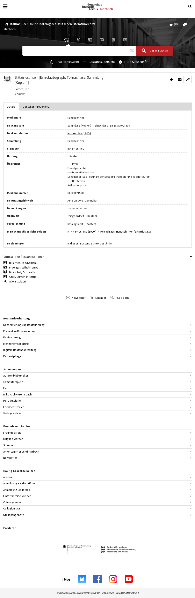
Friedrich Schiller (13, 407)
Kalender (97, 298)
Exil (5, 388)
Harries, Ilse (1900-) (79, 133)
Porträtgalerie (12, 400)
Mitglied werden (13, 439)
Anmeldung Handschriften (19, 483)
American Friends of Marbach (21, 451)
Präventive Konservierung (19, 331)
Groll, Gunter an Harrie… (24, 277)
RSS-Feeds (119, 298)
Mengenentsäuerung (16, 344)
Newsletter (76, 298)
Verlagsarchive (12, 413)
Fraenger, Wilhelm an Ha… (25, 267)
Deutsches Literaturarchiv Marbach (97, 6)
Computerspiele (13, 382)
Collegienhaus (12, 508)
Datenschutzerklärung (127, 592)
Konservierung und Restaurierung (24, 325)
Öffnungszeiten (12, 502)
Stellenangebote (13, 515)
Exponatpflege (12, 356)
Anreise (8, 477)
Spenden (8, 445)
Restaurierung (12, 337)
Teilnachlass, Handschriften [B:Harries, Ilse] (126, 231)
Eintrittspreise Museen (17, 496)
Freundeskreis (12, 432)
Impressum (108, 592)
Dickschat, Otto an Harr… (24, 272)
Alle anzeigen (17, 281)
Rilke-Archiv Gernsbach (17, 394)
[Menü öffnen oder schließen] (5, 6)
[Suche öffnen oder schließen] (190, 6)
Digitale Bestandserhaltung (20, 350)
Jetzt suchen (153, 50)
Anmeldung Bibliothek (16, 490)
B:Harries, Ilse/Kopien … (24, 263)
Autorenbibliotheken (16, 375)
